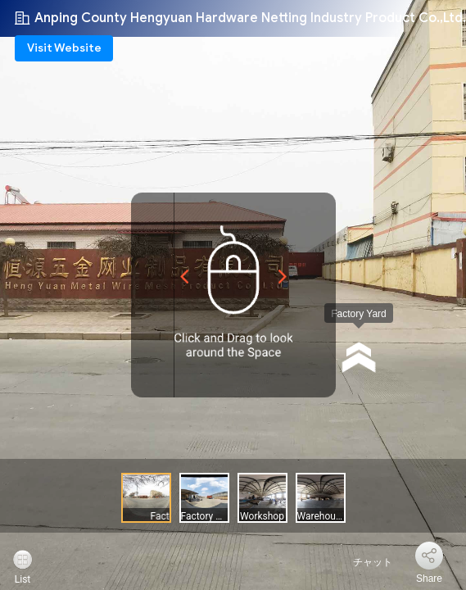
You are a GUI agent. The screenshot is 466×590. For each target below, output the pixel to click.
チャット (363, 562)
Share (429, 578)
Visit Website (64, 48)
